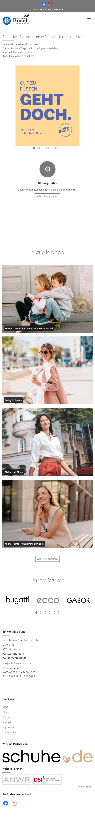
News (5, 706)
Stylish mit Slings (14, 472)
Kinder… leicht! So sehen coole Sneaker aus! (29, 329)
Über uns (7, 717)
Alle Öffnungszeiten (47, 196)
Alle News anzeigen (47, 560)
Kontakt (6, 722)
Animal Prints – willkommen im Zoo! (24, 544)
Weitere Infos (85, 786)
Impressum (8, 727)
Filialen (6, 711)
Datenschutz (9, 732)
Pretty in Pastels (13, 401)
